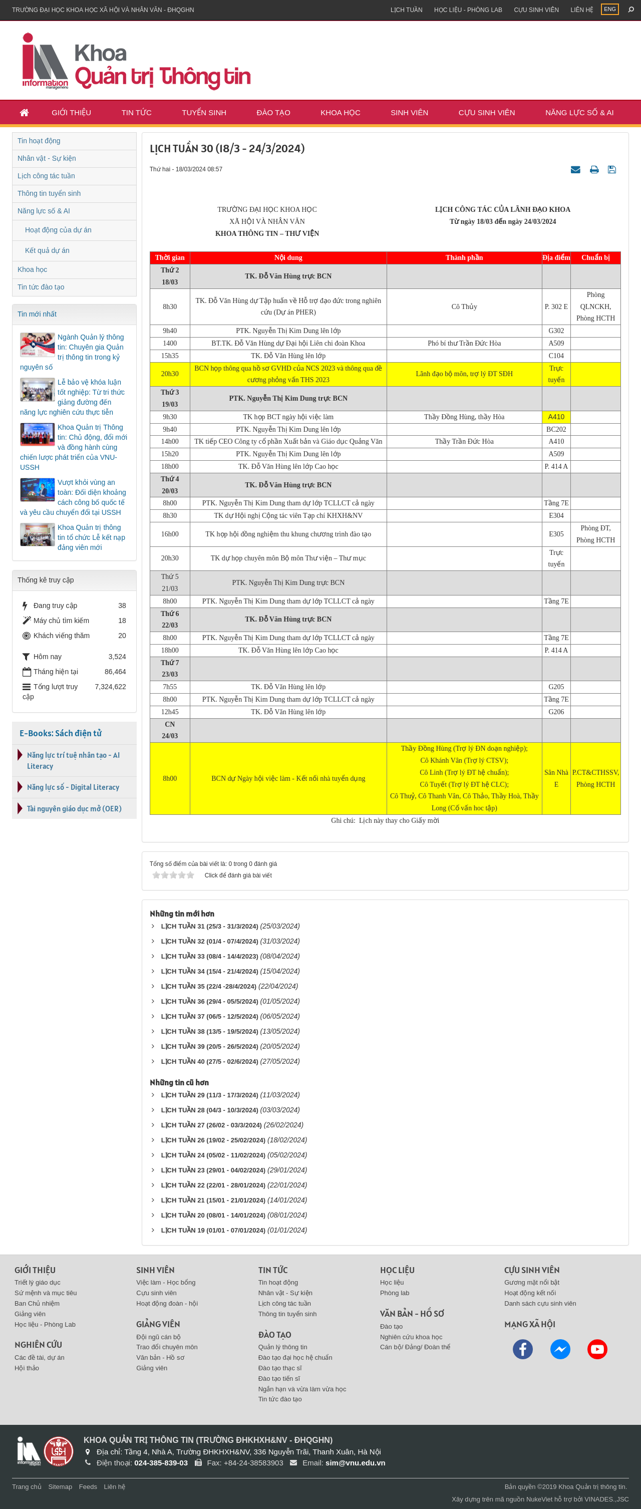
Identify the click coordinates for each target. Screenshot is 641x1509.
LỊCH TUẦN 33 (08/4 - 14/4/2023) (209, 956)
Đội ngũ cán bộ (158, 1337)
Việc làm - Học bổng (165, 1282)
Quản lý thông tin (282, 1347)
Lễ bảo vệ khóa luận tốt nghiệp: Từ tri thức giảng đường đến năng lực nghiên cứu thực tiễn (72, 397)
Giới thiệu (71, 112)
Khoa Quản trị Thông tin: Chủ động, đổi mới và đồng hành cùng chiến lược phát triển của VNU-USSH (73, 447)
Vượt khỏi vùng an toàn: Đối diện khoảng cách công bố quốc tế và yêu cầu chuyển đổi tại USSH (73, 497)
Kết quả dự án (47, 250)
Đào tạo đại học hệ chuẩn (295, 1357)
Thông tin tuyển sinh (49, 193)
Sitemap (60, 1486)
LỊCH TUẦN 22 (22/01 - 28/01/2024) (213, 1185)
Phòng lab (395, 1293)
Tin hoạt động (39, 141)
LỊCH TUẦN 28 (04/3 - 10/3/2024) (209, 1110)
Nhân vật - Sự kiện (47, 158)
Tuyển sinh (204, 112)
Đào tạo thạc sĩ (280, 1368)
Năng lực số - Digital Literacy (73, 787)
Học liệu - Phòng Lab (468, 10)
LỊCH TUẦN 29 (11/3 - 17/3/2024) (209, 1095)
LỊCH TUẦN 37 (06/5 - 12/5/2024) (209, 1016)
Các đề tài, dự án (40, 1357)
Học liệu (392, 1282)
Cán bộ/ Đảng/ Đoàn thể (415, 1347)
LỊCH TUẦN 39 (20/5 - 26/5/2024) (209, 1046)
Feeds (88, 1486)
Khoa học (340, 112)
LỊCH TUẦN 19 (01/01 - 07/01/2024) (213, 1230)
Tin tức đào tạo (41, 287)
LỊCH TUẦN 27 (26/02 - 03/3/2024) (211, 1125)
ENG (610, 9)
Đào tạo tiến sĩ (279, 1378)
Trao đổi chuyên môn (166, 1347)
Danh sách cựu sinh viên (540, 1303)
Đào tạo (273, 112)
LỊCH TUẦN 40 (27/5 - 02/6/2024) (209, 1061)
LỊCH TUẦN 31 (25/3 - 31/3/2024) (209, 926)
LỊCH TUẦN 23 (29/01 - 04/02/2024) (213, 1170)
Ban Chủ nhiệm (37, 1303)
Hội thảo (27, 1368)
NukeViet (539, 1499)
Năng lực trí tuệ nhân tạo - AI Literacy (73, 760)
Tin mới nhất (37, 314)
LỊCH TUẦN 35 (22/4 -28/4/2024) (208, 986)
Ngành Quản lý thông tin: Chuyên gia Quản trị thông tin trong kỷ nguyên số (72, 352)
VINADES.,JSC (606, 1499)
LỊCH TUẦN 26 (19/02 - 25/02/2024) (213, 1140)
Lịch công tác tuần (46, 176)
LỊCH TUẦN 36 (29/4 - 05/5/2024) (209, 1001)
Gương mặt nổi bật (531, 1282)
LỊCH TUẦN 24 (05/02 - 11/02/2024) (213, 1155)
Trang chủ (27, 1486)
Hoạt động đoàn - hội (167, 1303)
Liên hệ (581, 10)
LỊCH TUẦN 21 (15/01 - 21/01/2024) (213, 1200)
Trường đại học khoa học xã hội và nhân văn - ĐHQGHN (103, 10)
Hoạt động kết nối (530, 1293)
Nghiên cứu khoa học (411, 1337)
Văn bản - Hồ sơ (160, 1357)
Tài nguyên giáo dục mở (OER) (74, 808)
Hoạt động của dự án (58, 230)
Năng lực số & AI (579, 112)
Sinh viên (409, 112)
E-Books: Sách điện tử (61, 733)
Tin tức (137, 112)
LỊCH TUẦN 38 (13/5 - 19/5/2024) (209, 1031)
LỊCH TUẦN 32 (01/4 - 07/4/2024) (209, 941)
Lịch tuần (407, 10)
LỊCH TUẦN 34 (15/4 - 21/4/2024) (209, 971)
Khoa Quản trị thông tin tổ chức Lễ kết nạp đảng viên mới (91, 537)
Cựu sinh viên (536, 10)
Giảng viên (30, 1314)
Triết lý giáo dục (38, 1282)
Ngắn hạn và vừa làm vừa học (302, 1389)
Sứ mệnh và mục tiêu (46, 1293)
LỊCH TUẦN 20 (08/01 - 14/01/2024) (213, 1215)
